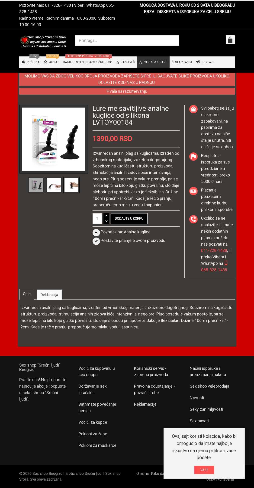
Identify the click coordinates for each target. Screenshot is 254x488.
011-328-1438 (58, 5)
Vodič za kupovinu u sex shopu (96, 371)
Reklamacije (145, 404)
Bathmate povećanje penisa (97, 407)
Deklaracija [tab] (49, 295)
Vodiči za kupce (92, 422)
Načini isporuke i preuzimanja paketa (208, 371)
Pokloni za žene (92, 433)
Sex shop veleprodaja (209, 386)
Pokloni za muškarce (97, 445)
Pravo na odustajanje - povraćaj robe (154, 389)
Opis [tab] (27, 294)
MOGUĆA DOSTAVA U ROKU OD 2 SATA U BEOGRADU (187, 5)
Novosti (197, 397)
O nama (142, 473)
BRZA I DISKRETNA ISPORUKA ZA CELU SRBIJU (187, 11)
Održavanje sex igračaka (92, 389)
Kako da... (158, 473)
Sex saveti (199, 420)
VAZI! (204, 471)
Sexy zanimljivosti (206, 409)
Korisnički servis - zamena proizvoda (151, 371)
